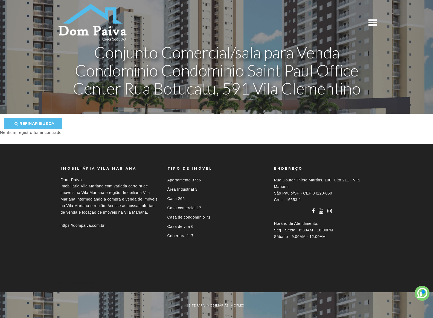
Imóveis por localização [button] (83, 282)
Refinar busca (34, 123)
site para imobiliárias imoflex (216, 305)
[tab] (217, 282)
